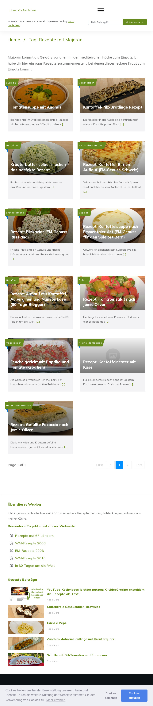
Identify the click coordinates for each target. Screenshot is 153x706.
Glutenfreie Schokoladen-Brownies (76, 611)
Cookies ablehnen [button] (111, 695)
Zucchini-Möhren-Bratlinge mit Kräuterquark (76, 643)
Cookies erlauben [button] (134, 695)
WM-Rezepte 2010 (30, 558)
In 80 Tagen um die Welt (35, 565)
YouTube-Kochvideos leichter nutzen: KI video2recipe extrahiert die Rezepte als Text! (76, 594)
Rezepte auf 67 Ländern (34, 535)
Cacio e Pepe (76, 627)
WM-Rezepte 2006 (30, 543)
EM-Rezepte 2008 (29, 550)
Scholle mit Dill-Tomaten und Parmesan (76, 659)
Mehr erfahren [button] (56, 700)
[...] (64, 124)
